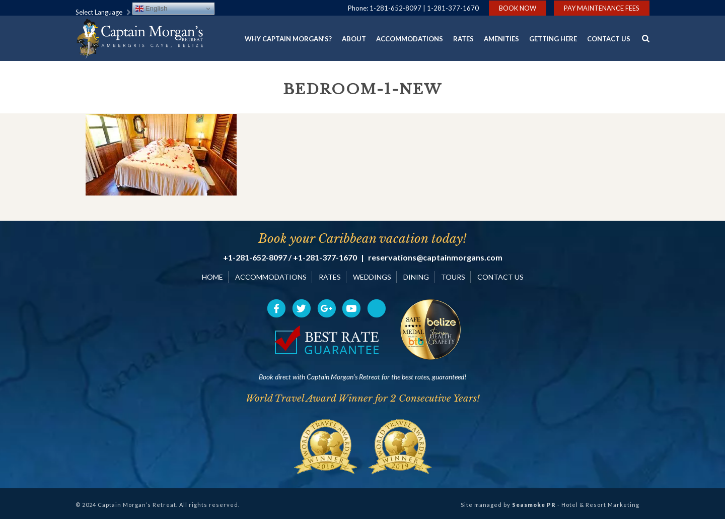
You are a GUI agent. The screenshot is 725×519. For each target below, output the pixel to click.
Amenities (501, 39)
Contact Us (608, 39)
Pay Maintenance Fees (601, 8)
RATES (330, 277)
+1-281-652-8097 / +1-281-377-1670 (290, 257)
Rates (463, 39)
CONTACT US (500, 277)
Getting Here (553, 39)
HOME (212, 277)
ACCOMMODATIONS (271, 277)
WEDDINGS (372, 277)
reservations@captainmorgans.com (435, 257)
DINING (416, 277)
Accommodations (409, 39)
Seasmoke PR (534, 504)
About (354, 39)
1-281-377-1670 (453, 8)
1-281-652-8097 (395, 8)
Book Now (517, 8)
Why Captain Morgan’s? (288, 39)
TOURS (453, 277)
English (151, 9)
